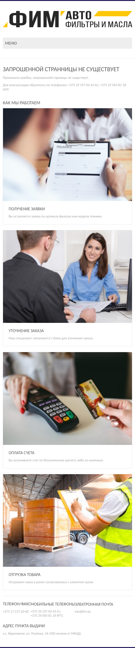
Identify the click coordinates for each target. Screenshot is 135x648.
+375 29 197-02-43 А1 (45, 611)
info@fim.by (83, 611)
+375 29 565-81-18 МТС (46, 615)
